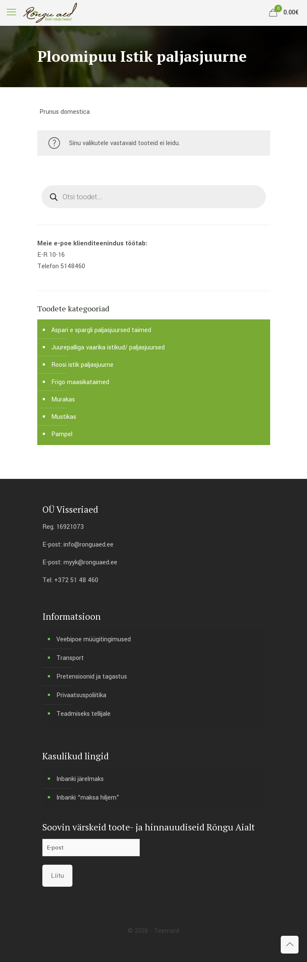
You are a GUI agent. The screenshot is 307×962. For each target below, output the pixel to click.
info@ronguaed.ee (88, 544)
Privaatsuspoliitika (81, 695)
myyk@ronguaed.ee (90, 562)
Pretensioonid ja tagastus (91, 676)
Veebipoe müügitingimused (93, 639)
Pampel (61, 434)
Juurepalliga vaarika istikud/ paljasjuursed (108, 347)
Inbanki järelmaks (80, 779)
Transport (70, 658)
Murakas (63, 399)
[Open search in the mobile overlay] (153, 196)
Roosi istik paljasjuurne (82, 364)
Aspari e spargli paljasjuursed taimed (101, 330)
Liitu (57, 875)
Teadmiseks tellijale (83, 713)
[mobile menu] (11, 12)
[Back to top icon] (290, 945)
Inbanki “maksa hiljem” (87, 797)
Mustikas (63, 416)
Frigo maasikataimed (80, 382)
